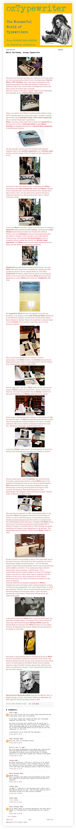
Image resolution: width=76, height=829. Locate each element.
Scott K (11, 712)
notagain (11, 760)
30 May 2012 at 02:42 (15, 802)
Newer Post (9, 819)
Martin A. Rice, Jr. (15, 747)
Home (29, 819)
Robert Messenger (17, 703)
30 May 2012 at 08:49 (15, 813)
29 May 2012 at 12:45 (15, 742)
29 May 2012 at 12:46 (15, 755)
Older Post (50, 819)
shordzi (11, 798)
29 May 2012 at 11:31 (15, 734)
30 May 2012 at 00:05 (15, 793)
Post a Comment (12, 816)
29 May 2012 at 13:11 (15, 768)
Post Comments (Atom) (21, 822)
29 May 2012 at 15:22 (15, 781)
